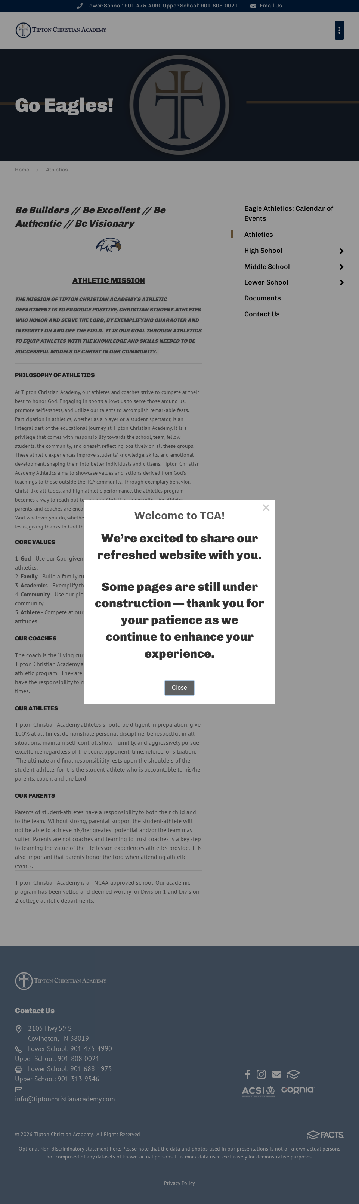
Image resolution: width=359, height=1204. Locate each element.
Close (179, 688)
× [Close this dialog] (266, 509)
